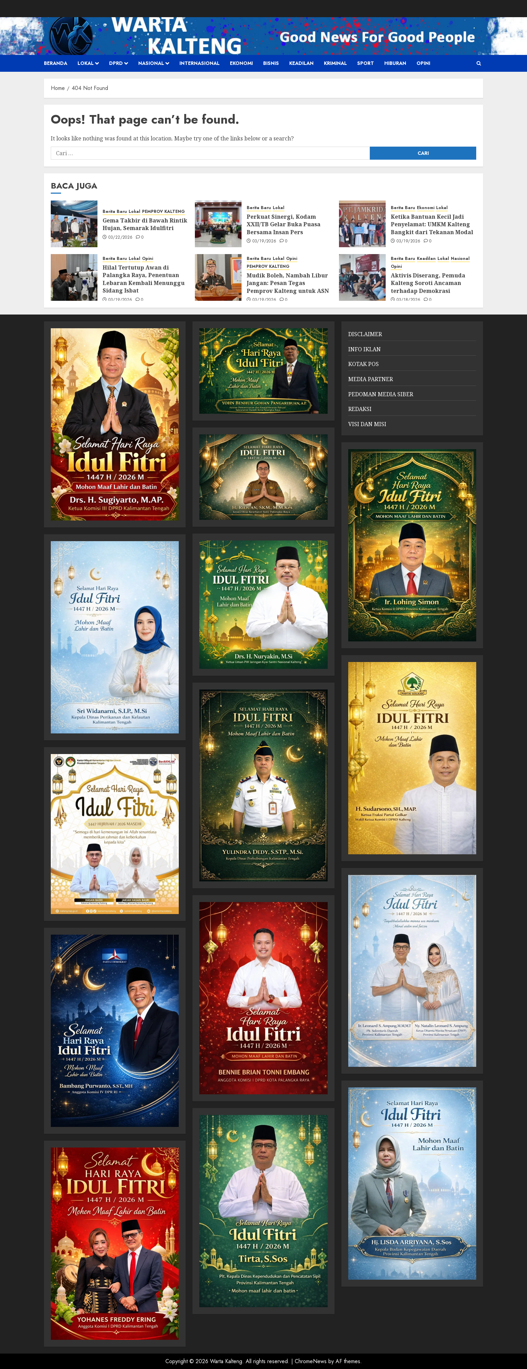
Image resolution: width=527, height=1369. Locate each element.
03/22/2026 (120, 237)
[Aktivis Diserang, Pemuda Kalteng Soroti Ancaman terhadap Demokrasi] (362, 277)
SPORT (365, 63)
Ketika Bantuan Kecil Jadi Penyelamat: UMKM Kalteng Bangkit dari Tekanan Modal (432, 224)
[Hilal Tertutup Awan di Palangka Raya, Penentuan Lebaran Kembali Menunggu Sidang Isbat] (74, 277)
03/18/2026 (409, 300)
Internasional (199, 63)
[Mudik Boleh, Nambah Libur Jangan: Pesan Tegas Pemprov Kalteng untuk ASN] (218, 277)
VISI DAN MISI (367, 424)
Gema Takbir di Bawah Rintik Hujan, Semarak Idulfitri (145, 224)
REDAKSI (360, 409)
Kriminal (335, 63)
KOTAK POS (363, 364)
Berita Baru (115, 212)
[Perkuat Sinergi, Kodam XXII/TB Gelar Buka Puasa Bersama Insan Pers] (218, 224)
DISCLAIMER (365, 334)
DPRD (116, 63)
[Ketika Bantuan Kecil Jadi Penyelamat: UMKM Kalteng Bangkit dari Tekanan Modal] (362, 224)
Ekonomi (241, 63)
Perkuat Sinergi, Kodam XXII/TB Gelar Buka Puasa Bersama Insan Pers (283, 224)
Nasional (151, 63)
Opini (423, 63)
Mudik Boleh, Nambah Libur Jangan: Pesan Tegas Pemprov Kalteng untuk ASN (288, 283)
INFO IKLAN (364, 349)
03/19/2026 (265, 241)
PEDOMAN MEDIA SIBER (380, 394)
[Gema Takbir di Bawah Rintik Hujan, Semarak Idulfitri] (74, 224)
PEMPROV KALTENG (163, 212)
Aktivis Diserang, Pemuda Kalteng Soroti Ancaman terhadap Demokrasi (428, 283)
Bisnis (271, 63)
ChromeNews (311, 1361)
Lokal (86, 63)
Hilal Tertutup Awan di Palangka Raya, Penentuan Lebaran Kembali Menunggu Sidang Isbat (144, 279)
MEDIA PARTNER (370, 379)
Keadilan (301, 63)
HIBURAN (395, 63)
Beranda (55, 63)
